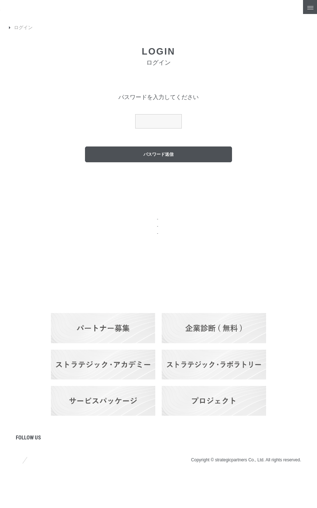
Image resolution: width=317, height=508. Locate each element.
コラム (24, 295)
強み (21, 256)
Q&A (273, 217)
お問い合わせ (284, 256)
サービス (121, 217)
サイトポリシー (33, 486)
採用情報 (278, 237)
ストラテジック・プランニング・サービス (157, 227)
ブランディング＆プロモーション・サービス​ (160, 236)
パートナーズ (127, 302)
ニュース (27, 275)
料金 (116, 263)
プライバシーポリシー (94, 486)
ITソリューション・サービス (143, 244)
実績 (116, 283)
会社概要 (27, 237)
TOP (10, 27)
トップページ (33, 217)
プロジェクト (33, 314)
